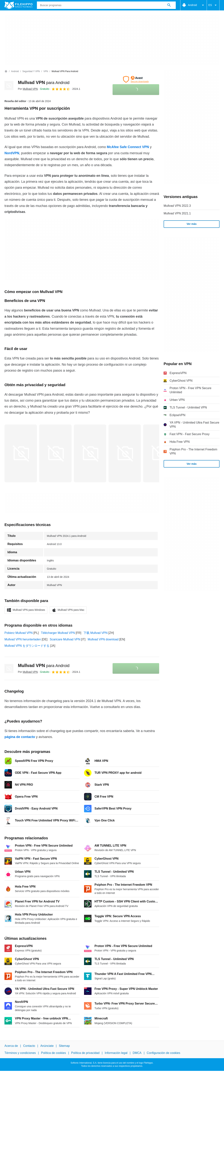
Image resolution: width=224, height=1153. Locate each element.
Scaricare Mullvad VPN (65, 639)
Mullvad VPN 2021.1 (177, 213)
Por (28, 88)
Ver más (192, 223)
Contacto (29, 1045)
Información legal (116, 1052)
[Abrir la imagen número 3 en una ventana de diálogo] (124, 453)
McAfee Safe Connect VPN (128, 147)
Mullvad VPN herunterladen (22, 639)
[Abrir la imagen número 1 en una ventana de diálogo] (55, 453)
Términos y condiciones (20, 1052)
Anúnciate (46, 1045)
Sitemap (64, 1045)
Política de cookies (53, 1052)
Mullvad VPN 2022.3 (177, 205)
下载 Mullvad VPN (95, 632)
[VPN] (45, 71)
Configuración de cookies (163, 1052)
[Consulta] (106, 5)
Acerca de (11, 1045)
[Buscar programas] (169, 5)
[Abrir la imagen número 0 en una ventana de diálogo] (20, 453)
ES (213, 5)
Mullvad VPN (44, 82)
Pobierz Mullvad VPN (18, 632)
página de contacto (19, 737)
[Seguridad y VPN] (31, 71)
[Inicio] (5, 71)
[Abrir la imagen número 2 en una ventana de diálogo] (90, 453)
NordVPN (11, 153)
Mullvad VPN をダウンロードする (26, 645)
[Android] (15, 71)
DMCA (137, 1052)
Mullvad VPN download (103, 639)
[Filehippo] (18, 5)
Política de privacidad (85, 1052)
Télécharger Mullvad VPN (58, 632)
